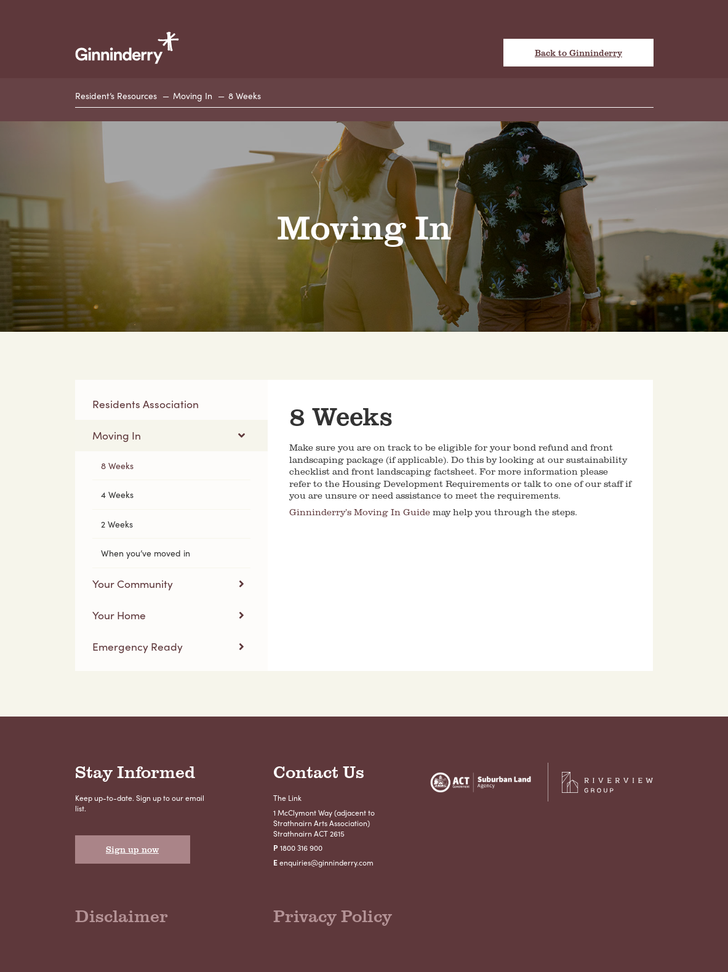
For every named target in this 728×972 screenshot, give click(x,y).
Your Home (119, 614)
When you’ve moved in (145, 553)
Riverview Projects (607, 782)
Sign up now (132, 849)
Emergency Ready (137, 646)
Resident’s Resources (116, 95)
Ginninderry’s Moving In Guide (359, 511)
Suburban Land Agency (481, 782)
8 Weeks (244, 95)
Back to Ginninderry (578, 52)
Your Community (132, 583)
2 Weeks (117, 524)
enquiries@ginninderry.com (326, 862)
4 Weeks (117, 494)
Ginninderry (127, 48)
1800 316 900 (301, 847)
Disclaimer (121, 916)
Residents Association (145, 403)
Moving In (192, 95)
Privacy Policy (332, 916)
